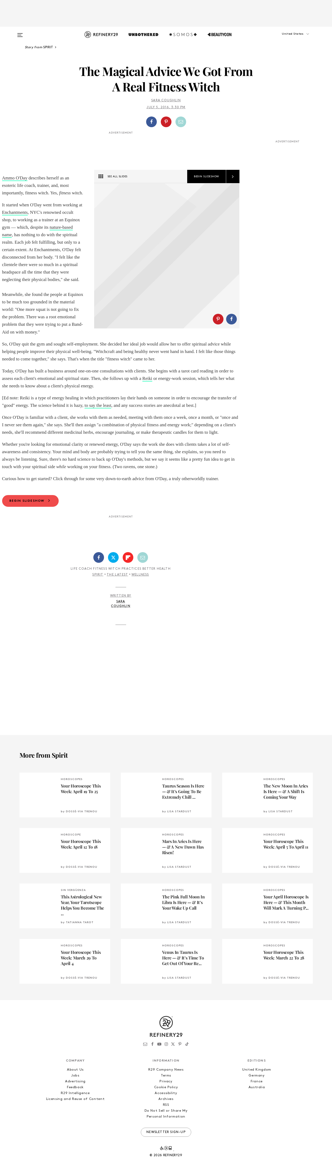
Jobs (75, 1090)
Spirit (97, 589)
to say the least (98, 420)
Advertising (75, 1096)
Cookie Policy (166, 1102)
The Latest (117, 589)
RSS (166, 1120)
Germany (257, 1090)
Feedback (75, 1102)
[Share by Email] (180, 122)
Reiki (147, 393)
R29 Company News (165, 1084)
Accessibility (166, 1108)
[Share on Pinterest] (166, 122)
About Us (75, 1084)
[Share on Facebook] (151, 122)
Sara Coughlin (166, 100)
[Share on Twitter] (113, 572)
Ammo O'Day (14, 177)
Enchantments (15, 212)
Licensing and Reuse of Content (75, 1114)
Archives (165, 1114)
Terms (166, 1090)
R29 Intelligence (75, 1108)
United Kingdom (256, 1084)
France (257, 1096)
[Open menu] (20, 32)
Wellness (140, 589)
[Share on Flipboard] (128, 572)
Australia (257, 1102)
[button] (286, 39)
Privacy (166, 1096)
